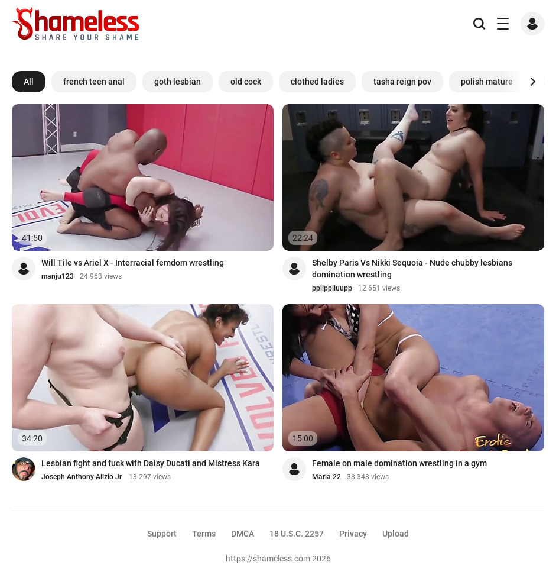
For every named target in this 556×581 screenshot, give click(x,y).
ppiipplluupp (332, 288)
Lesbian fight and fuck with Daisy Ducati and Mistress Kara (150, 463)
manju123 (57, 276)
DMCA (242, 533)
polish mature (487, 81)
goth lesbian (177, 81)
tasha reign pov (402, 81)
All (29, 81)
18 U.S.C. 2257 (296, 533)
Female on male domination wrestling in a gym (399, 463)
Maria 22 (326, 476)
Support (162, 533)
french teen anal (94, 81)
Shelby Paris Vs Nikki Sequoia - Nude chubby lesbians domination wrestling (412, 268)
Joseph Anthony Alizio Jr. (82, 476)
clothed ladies (317, 81)
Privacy (353, 533)
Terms (204, 533)
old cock (245, 81)
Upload (395, 533)
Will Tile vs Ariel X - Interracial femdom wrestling (132, 262)
